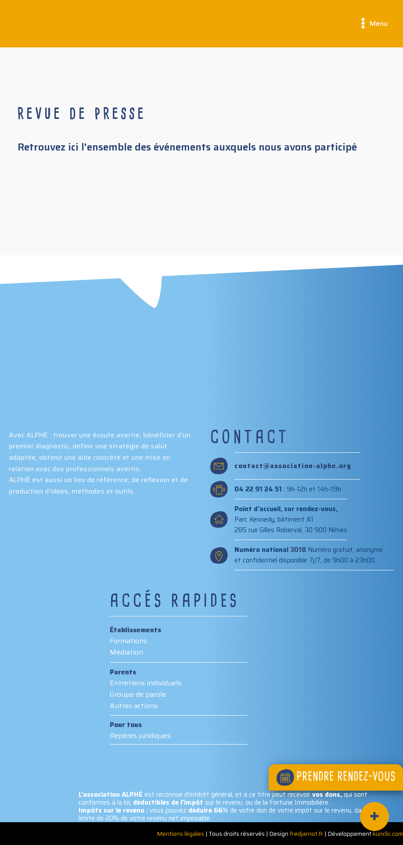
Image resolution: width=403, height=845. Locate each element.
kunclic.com (388, 833)
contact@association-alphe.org (292, 466)
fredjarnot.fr (306, 833)
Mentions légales (180, 833)
